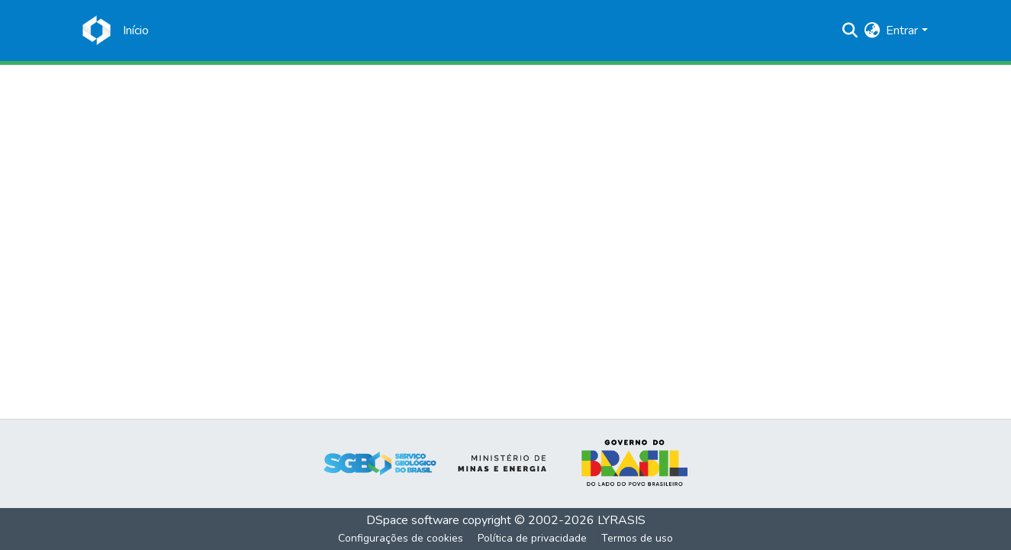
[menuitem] (871, 30)
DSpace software (412, 520)
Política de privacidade (532, 538)
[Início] (136, 30)
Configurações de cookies (400, 538)
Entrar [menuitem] (902, 30)
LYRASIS (621, 520)
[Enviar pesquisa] (849, 30)
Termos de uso (637, 538)
